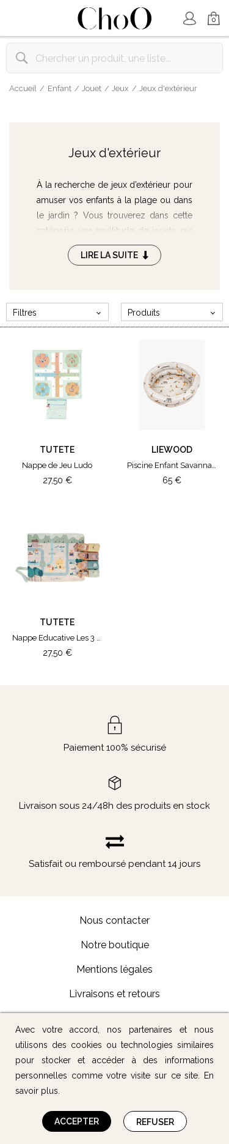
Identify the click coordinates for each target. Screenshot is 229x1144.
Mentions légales (114, 969)
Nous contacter (114, 920)
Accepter (76, 1121)
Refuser (155, 1122)
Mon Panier (214, 19)
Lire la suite (114, 255)
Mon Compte (189, 18)
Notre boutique (115, 945)
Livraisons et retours (114, 994)
